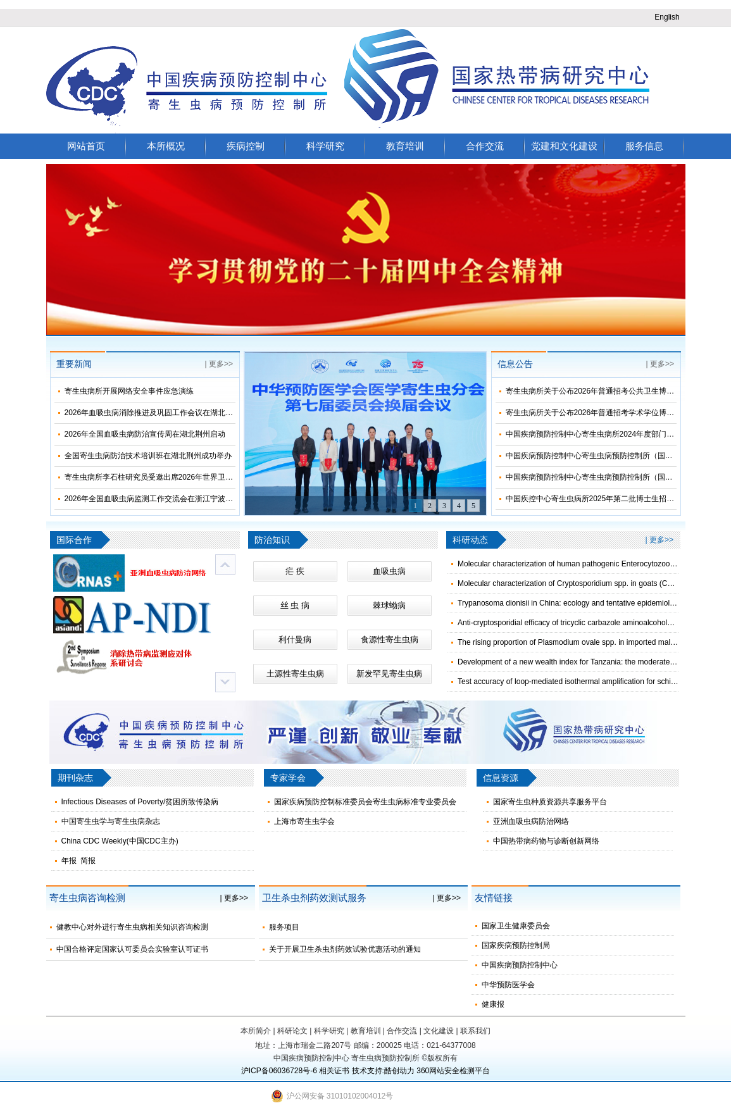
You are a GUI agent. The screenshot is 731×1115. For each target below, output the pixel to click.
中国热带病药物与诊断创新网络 (546, 841)
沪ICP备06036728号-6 (279, 1070)
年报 (69, 860)
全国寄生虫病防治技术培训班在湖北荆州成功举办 (148, 455)
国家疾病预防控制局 (516, 945)
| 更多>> (219, 363)
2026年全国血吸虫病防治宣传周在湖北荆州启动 (145, 434)
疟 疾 (294, 571)
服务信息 (644, 145)
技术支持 (367, 1070)
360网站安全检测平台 (453, 1070)
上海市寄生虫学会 (304, 821)
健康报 (493, 1004)
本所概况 (166, 145)
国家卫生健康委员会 (516, 925)
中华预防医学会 (508, 984)
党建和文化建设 (564, 145)
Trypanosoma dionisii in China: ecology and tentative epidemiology (570, 603)
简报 (88, 860)
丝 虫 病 (294, 605)
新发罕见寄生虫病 (389, 673)
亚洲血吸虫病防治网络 (531, 821)
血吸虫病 (389, 571)
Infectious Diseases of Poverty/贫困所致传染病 (140, 801)
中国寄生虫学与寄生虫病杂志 (110, 821)
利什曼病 (294, 639)
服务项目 (284, 927)
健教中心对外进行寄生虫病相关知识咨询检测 (132, 927)
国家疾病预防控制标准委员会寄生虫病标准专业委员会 (365, 801)
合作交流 (485, 145)
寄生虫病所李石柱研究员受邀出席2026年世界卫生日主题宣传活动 (176, 477)
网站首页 (86, 145)
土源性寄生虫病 (295, 673)
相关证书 (334, 1070)
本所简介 (256, 1030)
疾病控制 (246, 145)
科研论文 (292, 1030)
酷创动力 (399, 1070)
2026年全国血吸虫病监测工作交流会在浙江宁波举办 (153, 498)
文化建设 (438, 1030)
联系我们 (475, 1030)
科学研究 (325, 145)
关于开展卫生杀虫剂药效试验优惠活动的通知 (345, 949)
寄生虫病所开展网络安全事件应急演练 (129, 391)
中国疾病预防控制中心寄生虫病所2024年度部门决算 (594, 434)
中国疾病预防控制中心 (520, 965)
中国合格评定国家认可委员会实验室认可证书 (132, 949)
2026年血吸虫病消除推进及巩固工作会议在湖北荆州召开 (160, 412)
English (666, 17)
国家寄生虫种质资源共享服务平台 (550, 801)
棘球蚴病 (389, 605)
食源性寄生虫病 (389, 639)
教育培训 (405, 145)
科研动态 (470, 540)
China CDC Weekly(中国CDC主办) (119, 841)
